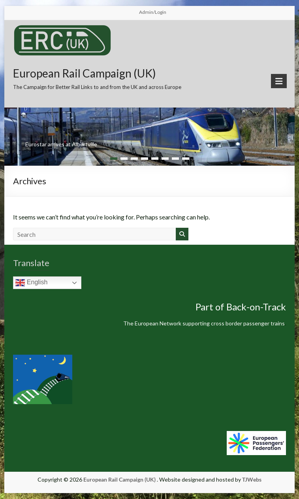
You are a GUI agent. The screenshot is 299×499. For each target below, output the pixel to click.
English (31, 282)
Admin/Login (152, 12)
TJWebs (251, 479)
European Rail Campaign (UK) (84, 73)
